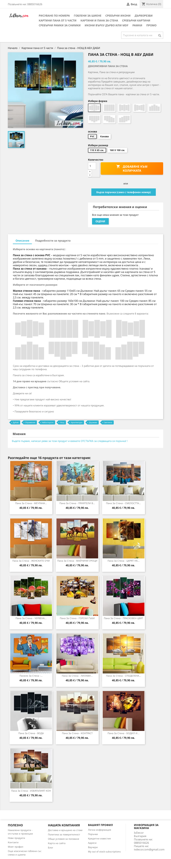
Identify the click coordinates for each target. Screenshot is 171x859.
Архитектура (76, 422)
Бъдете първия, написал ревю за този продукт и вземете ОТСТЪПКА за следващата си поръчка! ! (70, 441)
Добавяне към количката (131, 168)
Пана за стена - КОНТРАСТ (77, 733)
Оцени (100, 221)
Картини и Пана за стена (99, 20)
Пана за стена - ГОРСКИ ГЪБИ (77, 618)
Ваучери (93, 847)
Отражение (30, 422)
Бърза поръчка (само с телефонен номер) (123, 192)
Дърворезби (144, 15)
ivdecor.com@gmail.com (149, 849)
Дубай (16, 422)
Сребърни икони (118, 15)
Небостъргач (47, 422)
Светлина (108, 422)
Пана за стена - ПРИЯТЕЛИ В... (77, 503)
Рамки (137, 25)
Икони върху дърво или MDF (106, 25)
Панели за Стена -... (31, 675)
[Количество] (92, 166)
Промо (151, 25)
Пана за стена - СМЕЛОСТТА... (123, 503)
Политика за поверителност (64, 834)
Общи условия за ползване (63, 838)
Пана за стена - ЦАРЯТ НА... (124, 560)
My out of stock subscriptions (104, 851)
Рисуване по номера (54, 15)
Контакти (13, 842)
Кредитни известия (99, 838)
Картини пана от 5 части (57, 20)
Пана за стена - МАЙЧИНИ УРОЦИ (77, 560)
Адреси (92, 842)
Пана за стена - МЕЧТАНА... (31, 503)
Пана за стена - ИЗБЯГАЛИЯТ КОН (31, 790)
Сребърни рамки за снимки (60, 25)
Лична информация (99, 829)
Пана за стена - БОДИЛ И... (123, 733)
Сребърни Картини (136, 20)
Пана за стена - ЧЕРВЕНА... (31, 618)
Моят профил (15, 846)
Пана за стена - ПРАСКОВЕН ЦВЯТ (123, 618)
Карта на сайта (56, 843)
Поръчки (93, 834)
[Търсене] (142, 35)
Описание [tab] (22, 240)
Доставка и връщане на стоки (65, 830)
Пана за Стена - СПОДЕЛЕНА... (123, 675)
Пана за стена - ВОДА (31, 733)
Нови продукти (16, 838)
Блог (50, 847)
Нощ (62, 422)
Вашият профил (100, 825)
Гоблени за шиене (87, 15)
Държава (93, 422)
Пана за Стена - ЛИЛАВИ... (77, 675)
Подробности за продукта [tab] (53, 240)
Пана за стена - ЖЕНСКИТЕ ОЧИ (31, 560)
